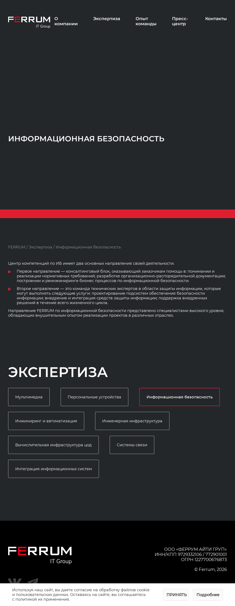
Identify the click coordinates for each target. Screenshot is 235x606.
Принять (176, 595)
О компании (66, 21)
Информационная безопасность (180, 397)
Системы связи (132, 445)
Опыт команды (146, 21)
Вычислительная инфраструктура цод (53, 445)
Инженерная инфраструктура (132, 421)
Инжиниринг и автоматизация (46, 421)
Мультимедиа (29, 397)
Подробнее (207, 595)
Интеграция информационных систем (53, 469)
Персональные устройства (94, 397)
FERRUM (16, 247)
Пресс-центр (180, 21)
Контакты (216, 18)
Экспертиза (106, 18)
